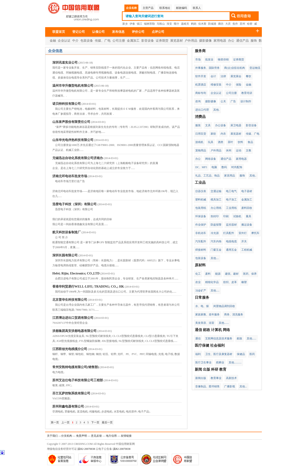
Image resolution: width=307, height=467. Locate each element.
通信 (198, 338)
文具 (208, 125)
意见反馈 (96, 435)
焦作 (235, 23)
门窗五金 (216, 249)
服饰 (254, 40)
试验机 (237, 216)
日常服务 (202, 297)
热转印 (215, 216)
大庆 (228, 23)
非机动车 (200, 233)
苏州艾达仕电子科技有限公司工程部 (77, 380)
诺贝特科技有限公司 (66, 103)
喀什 (176, 23)
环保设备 (200, 216)
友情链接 (126, 435)
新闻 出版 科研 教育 (210, 369)
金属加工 (133, 40)
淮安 (169, 23)
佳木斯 (202, 23)
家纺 (213, 133)
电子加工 (231, 199)
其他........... (235, 362)
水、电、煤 (202, 306)
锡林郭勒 (149, 23)
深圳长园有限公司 (65, 255)
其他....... (224, 322)
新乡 (125, 23)
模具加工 (216, 199)
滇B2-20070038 (86, 448)
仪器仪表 (200, 191)
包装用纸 (200, 208)
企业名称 (131, 8)
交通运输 (216, 191)
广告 (233, 101)
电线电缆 (231, 241)
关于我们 (52, 435)
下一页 (95, 422)
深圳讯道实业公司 (65, 62)
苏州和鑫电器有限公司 (68, 406)
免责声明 (81, 435)
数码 (224, 167)
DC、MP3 (201, 167)
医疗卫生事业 (203, 362)
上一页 (65, 422)
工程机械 (246, 249)
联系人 (197, 8)
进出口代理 (202, 109)
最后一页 (107, 422)
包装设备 (86, 40)
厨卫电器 (235, 125)
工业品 (200, 182)
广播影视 (229, 386)
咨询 (198, 101)
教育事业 (216, 378)
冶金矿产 (200, 290)
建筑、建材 (232, 273)
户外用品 (191, 40)
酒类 (220, 142)
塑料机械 (200, 199)
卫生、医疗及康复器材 (218, 354)
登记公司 (78, 31)
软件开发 (200, 76)
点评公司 (158, 31)
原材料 (200, 265)
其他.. (252, 175)
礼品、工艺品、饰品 (207, 175)
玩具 (210, 142)
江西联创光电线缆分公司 (69, 349)
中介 (75, 40)
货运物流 (254, 67)
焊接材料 (200, 249)
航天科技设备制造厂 (66, 232)
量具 (248, 216)
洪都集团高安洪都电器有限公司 (74, 331)
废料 (208, 273)
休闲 (228, 150)
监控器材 (231, 224)
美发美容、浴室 (204, 322)
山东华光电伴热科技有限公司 (72, 140)
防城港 (212, 23)
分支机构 (66, 435)
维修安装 (216, 84)
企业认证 (64, 40)
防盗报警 (216, 224)
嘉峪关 (185, 23)
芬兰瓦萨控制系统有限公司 (71, 393)
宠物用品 (200, 150)
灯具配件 (228, 233)
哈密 (249, 23)
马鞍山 (161, 23)
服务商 (200, 51)
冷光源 (215, 233)
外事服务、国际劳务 (207, 67)
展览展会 (235, 76)
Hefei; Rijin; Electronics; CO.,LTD (76, 273)
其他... (243, 386)
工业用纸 (231, 208)
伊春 (132, 23)
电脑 (214, 167)
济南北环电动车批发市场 (69, 176)
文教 (248, 150)
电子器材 (246, 191)
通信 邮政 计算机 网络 (212, 330)
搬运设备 (246, 224)
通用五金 (231, 249)
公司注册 (118, 40)
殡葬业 (220, 362)
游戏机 (199, 142)
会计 (213, 76)
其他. (216, 109)
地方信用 (111, 435)
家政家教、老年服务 (207, 314)
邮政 (239, 338)
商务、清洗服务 (233, 314)
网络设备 (210, 158)
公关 (223, 101)
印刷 (226, 216)
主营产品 (148, 8)
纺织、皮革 (230, 282)
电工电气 (231, 191)
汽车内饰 (216, 241)
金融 (53, 40)
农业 (198, 282)
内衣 (223, 133)
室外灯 (243, 233)
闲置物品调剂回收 (224, 306)
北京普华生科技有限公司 (69, 299)
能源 (218, 273)
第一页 (55, 422)
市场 (198, 59)
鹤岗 (193, 23)
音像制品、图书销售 (207, 386)
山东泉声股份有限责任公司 (71, 122)
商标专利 (200, 93)
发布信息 (118, 31)
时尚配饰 (236, 167)
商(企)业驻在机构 (234, 67)
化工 (198, 273)
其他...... (251, 338)
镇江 (139, 23)
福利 (198, 354)
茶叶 (230, 142)
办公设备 (220, 125)
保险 (238, 84)
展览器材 (176, 40)
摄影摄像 (205, 40)
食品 (250, 142)
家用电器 (220, 40)
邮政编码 (181, 8)
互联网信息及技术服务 (218, 338)
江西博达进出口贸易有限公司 (72, 317)
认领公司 (98, 31)
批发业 (209, 59)
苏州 (242, 23)
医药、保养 (250, 273)
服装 (198, 125)
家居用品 (229, 175)
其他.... (215, 258)
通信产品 (242, 40)
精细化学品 (212, 282)
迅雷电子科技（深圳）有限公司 (74, 204)
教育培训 (246, 93)
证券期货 (162, 40)
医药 (252, 354)
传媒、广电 (103, 40)
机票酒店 (200, 84)
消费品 (200, 117)
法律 (223, 76)
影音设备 (147, 40)
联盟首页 (58, 31)
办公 (231, 40)
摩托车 (255, 233)
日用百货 (200, 133)
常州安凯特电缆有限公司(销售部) (75, 367)
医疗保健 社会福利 (210, 345)
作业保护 (200, 224)
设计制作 (245, 101)
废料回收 (246, 208)
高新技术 (231, 378)
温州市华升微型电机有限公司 (72, 85)
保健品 (241, 354)
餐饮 (248, 76)
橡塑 (244, 282)
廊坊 (220, 23)
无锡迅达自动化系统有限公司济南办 (77, 158)
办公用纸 (216, 208)
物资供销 (223, 59)
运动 (238, 150)
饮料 (240, 142)
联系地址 (164, 8)
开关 (244, 241)
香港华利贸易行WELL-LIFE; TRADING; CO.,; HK (88, 286)
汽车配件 (200, 241)
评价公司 (138, 31)
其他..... (215, 290)
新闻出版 (200, 378)
